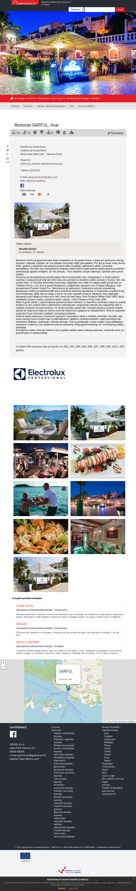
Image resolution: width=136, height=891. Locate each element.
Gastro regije (108, 775)
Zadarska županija (63, 803)
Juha (106, 733)
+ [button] (3, 663)
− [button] (3, 667)
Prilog (107, 745)
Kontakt (96, 98)
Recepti (32, 98)
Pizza (106, 757)
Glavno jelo (110, 739)
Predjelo (108, 736)
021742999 (34, 170)
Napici (107, 760)
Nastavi (62, 888)
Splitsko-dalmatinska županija (47, 163)
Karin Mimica (26, 758)
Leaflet (108, 722)
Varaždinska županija (64, 757)
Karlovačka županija (63, 754)
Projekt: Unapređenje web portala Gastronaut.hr (112, 790)
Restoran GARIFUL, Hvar (36, 125)
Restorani (20, 98)
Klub (104, 772)
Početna (56, 727)
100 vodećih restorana (78, 98)
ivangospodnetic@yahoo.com (43, 177)
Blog (61, 98)
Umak (107, 748)
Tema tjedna (108, 766)
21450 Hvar (25, 163)
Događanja (43, 98)
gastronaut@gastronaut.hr (32, 755)
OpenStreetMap (120, 722)
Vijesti (53, 98)
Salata (107, 751)
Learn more (73, 888)
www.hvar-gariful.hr (36, 180)
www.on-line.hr (115, 847)
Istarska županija (62, 830)
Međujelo (108, 742)
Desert (107, 754)
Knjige (105, 781)
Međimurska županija (64, 745)
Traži (120, 9)
